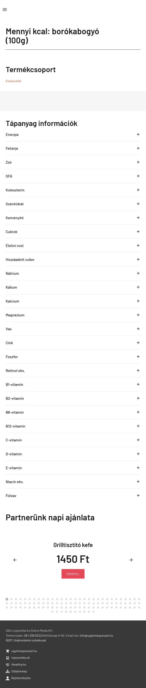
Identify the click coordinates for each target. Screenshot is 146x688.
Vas (9, 329)
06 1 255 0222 (33, 635)
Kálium (11, 287)
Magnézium (15, 315)
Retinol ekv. (15, 370)
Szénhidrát (15, 204)
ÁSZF (9, 640)
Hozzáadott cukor (20, 259)
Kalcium (12, 301)
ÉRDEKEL (73, 574)
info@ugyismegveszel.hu (96, 635)
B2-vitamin (15, 398)
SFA (9, 176)
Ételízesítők (13, 81)
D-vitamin (14, 454)
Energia (12, 134)
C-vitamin (14, 440)
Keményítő (15, 218)
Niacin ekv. (15, 481)
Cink (9, 343)
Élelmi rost (15, 245)
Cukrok (11, 231)
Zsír (9, 162)
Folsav (11, 495)
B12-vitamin (15, 426)
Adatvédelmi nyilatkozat (30, 640)
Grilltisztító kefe (73, 544)
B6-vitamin (15, 412)
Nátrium (12, 273)
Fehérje (12, 148)
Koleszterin (15, 190)
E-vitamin (14, 468)
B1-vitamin (14, 384)
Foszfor (12, 356)
